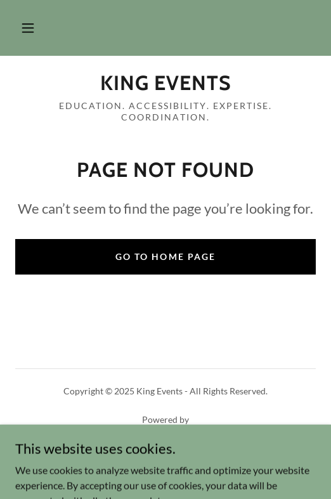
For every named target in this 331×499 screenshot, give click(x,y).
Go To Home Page (165, 256)
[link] (165, 83)
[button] (28, 28)
